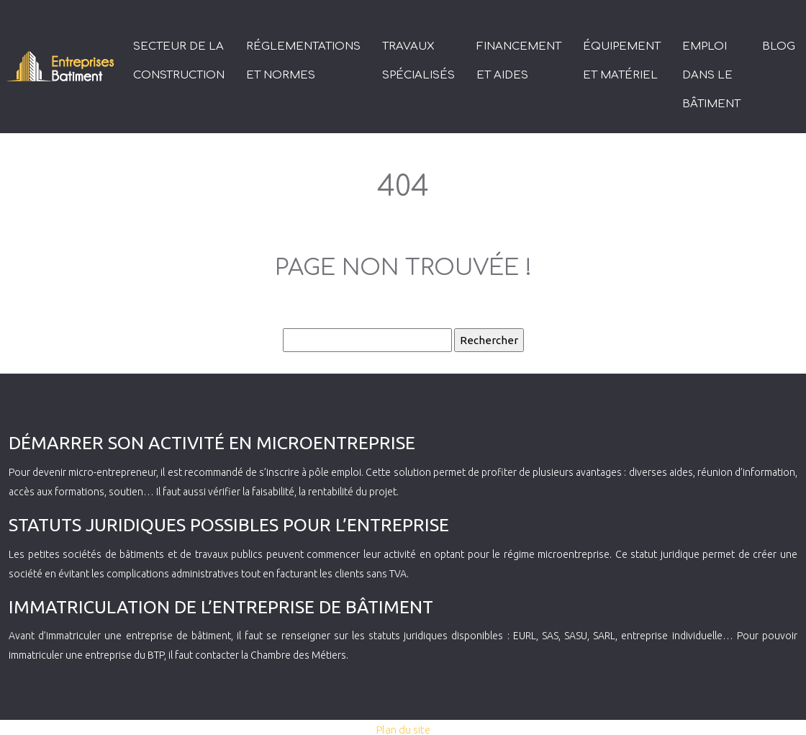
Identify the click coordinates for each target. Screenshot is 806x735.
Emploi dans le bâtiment (711, 75)
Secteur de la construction (179, 60)
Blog (778, 46)
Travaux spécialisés (418, 60)
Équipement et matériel (622, 60)
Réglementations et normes (303, 60)
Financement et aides (518, 60)
